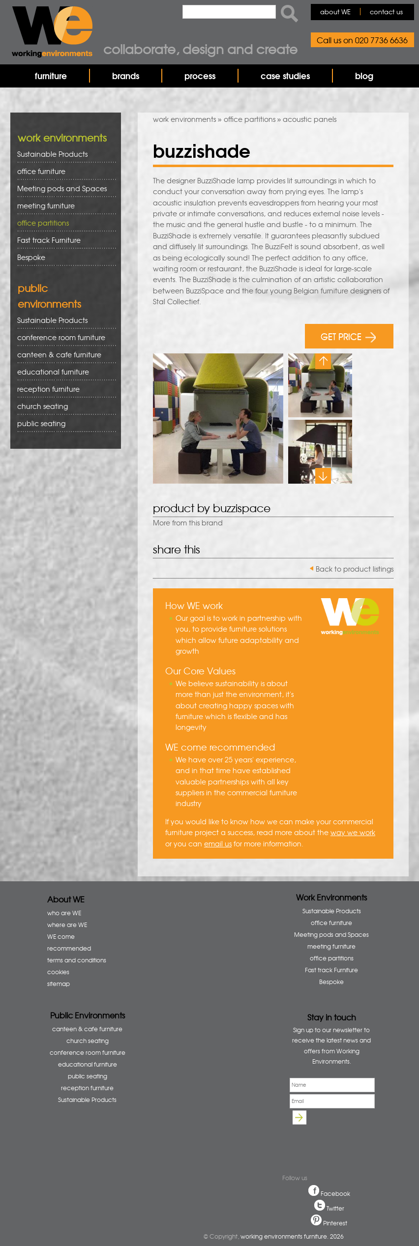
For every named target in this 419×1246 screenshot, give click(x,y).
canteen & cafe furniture (63, 354)
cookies (58, 971)
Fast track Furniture (49, 240)
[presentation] (335, 1141)
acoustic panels (309, 119)
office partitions (249, 119)
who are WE (64, 912)
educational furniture (63, 372)
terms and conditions (76, 960)
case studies (285, 75)
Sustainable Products (52, 154)
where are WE (67, 924)
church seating (42, 406)
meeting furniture (63, 206)
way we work (352, 832)
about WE (335, 11)
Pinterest (335, 1222)
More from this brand (188, 522)
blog (364, 75)
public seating (63, 423)
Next (323, 476)
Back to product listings (354, 569)
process (199, 75)
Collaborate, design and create (200, 48)
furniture (51, 75)
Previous (323, 361)
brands (125, 75)
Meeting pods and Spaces (63, 188)
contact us (386, 11)
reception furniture (63, 389)
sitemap (58, 983)
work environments (184, 119)
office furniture (63, 171)
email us (218, 843)
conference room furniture (63, 337)
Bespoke (31, 257)
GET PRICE (348, 336)
